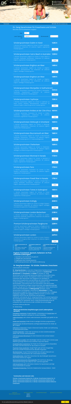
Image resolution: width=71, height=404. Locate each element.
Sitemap (15, 378)
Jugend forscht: (17, 324)
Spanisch (22, 293)
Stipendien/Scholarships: (20, 368)
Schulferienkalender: (18, 332)
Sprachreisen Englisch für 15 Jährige (27, 380)
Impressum (14, 392)
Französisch (16, 293)
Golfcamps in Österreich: (20, 328)
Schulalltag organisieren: (20, 313)
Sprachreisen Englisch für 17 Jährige (27, 381)
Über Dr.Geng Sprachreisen (14, 394)
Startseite (6, 24)
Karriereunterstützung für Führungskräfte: (25, 360)
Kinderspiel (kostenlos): (19, 321)
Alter (21, 33)
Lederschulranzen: (18, 317)
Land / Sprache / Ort (18, 37)
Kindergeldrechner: (18, 356)
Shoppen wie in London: (19, 340)
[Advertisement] (6, 47)
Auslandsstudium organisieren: (21, 344)
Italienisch (31, 293)
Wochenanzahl (44, 36)
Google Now (50, 313)
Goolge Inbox (16, 315)
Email (49, 302)
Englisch (54, 292)
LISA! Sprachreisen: (18, 364)
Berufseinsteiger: (17, 352)
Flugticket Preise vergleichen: (21, 348)
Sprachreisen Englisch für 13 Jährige (28, 378)
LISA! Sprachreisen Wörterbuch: (22, 336)
